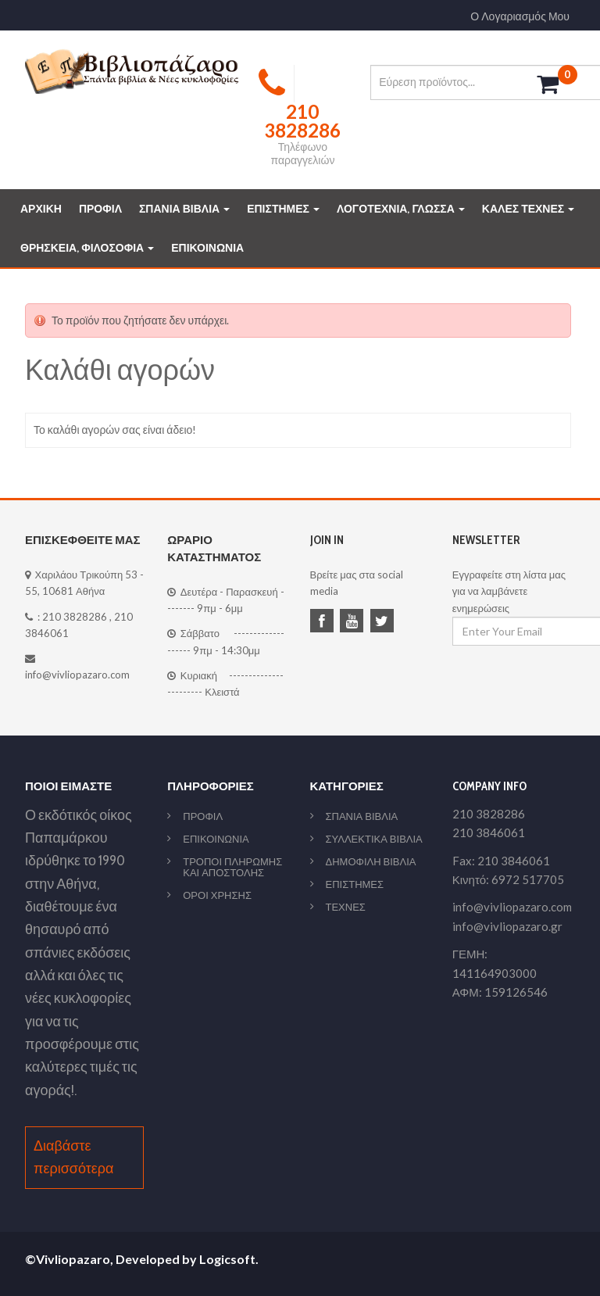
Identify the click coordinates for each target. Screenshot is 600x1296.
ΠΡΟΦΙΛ (100, 209)
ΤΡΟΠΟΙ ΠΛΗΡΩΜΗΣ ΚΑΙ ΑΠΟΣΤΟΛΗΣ (232, 867)
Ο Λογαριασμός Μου (520, 16)
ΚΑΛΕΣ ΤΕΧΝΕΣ (528, 209)
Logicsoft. (229, 1258)
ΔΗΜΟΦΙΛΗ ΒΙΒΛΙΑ (371, 861)
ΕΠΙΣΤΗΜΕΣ (283, 209)
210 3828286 (74, 616)
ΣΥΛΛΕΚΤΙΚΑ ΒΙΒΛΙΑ (374, 838)
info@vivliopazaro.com (77, 674)
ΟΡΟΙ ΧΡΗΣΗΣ (217, 895)
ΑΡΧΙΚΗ (41, 209)
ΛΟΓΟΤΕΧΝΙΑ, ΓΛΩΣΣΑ (401, 209)
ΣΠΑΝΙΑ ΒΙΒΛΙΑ (184, 209)
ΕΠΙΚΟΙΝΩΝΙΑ (207, 248)
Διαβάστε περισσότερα (73, 1157)
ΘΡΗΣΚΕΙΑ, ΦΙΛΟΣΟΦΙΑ (87, 248)
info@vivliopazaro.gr (507, 926)
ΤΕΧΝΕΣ (346, 906)
